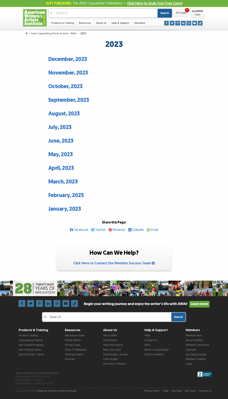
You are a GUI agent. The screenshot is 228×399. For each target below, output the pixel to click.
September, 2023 (68, 100)
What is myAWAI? (154, 354)
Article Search (73, 340)
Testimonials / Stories (115, 354)
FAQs (147, 345)
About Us (101, 23)
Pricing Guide (72, 345)
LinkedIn (138, 230)
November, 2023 (68, 72)
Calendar (191, 350)
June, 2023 (60, 141)
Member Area (194, 335)
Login (189, 364)
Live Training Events (30, 350)
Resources (85, 23)
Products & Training (62, 23)
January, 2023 (64, 209)
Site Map (177, 391)
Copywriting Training (31, 340)
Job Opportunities (196, 354)
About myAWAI (194, 340)
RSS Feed (190, 391)
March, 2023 (63, 181)
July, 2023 (60, 127)
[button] (181, 13)
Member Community (197, 345)
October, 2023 (65, 86)
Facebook (81, 230)
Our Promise (110, 340)
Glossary (70, 359)
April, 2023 (61, 168)
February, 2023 (66, 195)
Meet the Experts (113, 345)
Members (140, 23)
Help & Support (120, 23)
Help (147, 335)
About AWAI (110, 335)
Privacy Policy (152, 391)
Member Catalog (196, 359)
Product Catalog (28, 335)
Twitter (100, 230)
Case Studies (110, 359)
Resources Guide (75, 335)
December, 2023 (67, 59)
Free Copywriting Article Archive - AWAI (54, 33)
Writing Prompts (74, 354)
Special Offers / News (31, 354)
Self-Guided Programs (31, 345)
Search (164, 13)
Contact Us (150, 340)
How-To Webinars (75, 350)
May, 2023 (60, 154)
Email (154, 230)
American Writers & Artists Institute (56, 391)
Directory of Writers (114, 364)
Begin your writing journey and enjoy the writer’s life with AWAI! (146, 304)
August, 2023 (64, 113)
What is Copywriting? (156, 350)
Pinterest (118, 230)
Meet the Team (112, 350)
